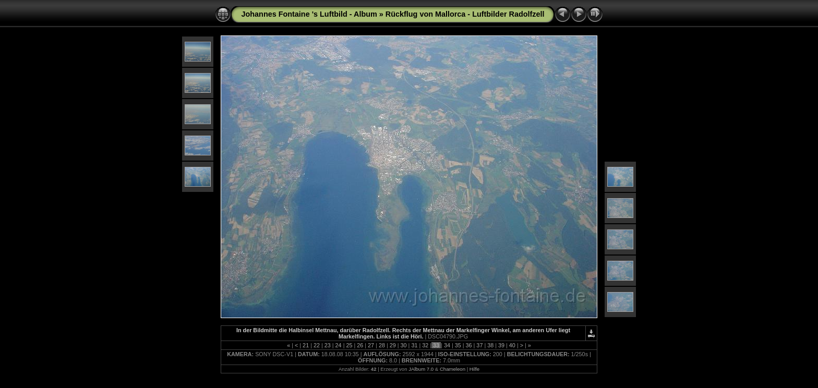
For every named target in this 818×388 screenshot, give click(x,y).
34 (447, 345)
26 (360, 345)
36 (469, 345)
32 (425, 345)
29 (393, 345)
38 (490, 345)
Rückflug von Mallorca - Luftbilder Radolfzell (465, 14)
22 (316, 345)
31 (414, 345)
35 (458, 345)
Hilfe (474, 369)
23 (327, 345)
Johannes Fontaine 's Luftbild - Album (309, 14)
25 (349, 345)
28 (382, 345)
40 (512, 345)
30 (403, 345)
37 (479, 345)
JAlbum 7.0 (421, 369)
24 (338, 345)
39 (501, 345)
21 (305, 345)
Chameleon (452, 369)
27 (371, 345)
